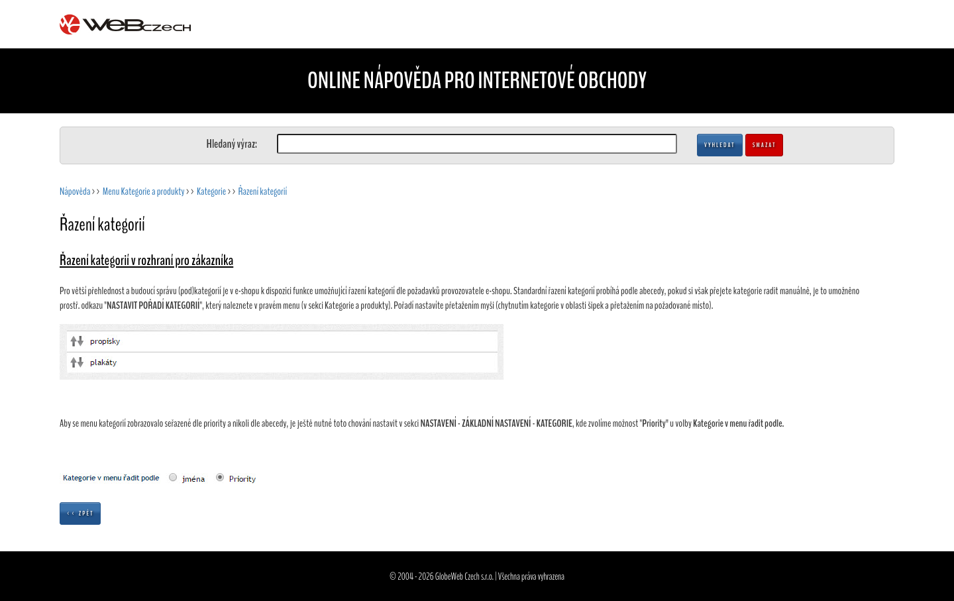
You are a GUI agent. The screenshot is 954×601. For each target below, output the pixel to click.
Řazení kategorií (263, 191)
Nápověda (75, 191)
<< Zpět (80, 513)
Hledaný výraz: (232, 144)
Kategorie (211, 191)
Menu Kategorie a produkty (144, 191)
